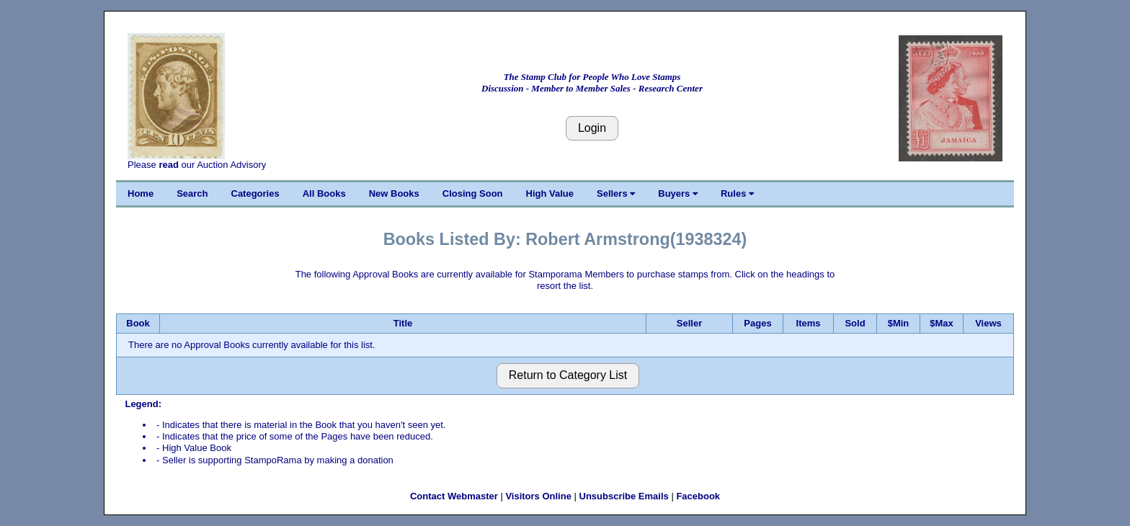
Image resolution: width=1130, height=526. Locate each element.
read (168, 164)
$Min (898, 323)
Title (403, 323)
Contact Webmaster (454, 496)
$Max (941, 323)
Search (192, 193)
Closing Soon (472, 193)
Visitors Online (538, 496)
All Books (324, 193)
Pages (757, 323)
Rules (737, 193)
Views (988, 323)
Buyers (678, 193)
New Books (394, 193)
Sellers (616, 193)
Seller (689, 323)
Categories (255, 193)
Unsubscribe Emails (624, 496)
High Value (550, 193)
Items (808, 323)
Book (138, 323)
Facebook (698, 496)
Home (141, 193)
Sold (855, 323)
